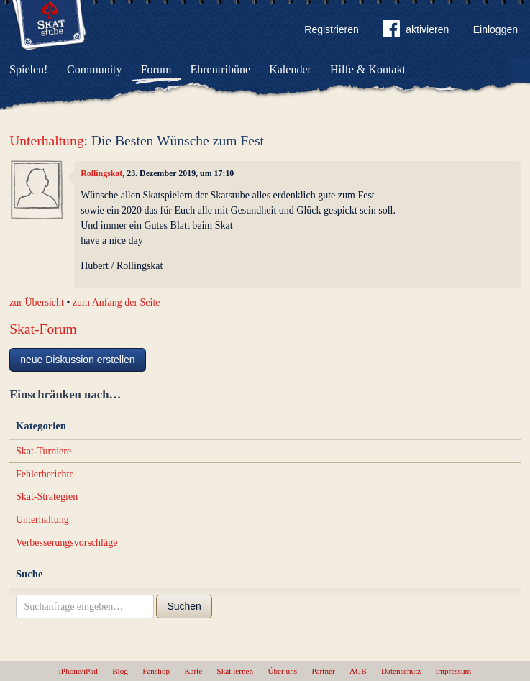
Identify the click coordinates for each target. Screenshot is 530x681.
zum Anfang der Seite (116, 302)
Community (94, 69)
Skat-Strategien (47, 496)
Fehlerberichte (45, 474)
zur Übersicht (36, 302)
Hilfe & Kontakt (368, 69)
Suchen (184, 606)
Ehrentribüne (221, 69)
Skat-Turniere (43, 451)
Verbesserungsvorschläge (67, 542)
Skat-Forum (43, 329)
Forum (156, 69)
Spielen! (28, 69)
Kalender (290, 69)
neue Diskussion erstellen (77, 359)
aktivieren (416, 31)
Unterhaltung (46, 140)
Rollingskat (101, 173)
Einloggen (495, 29)
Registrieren (331, 29)
